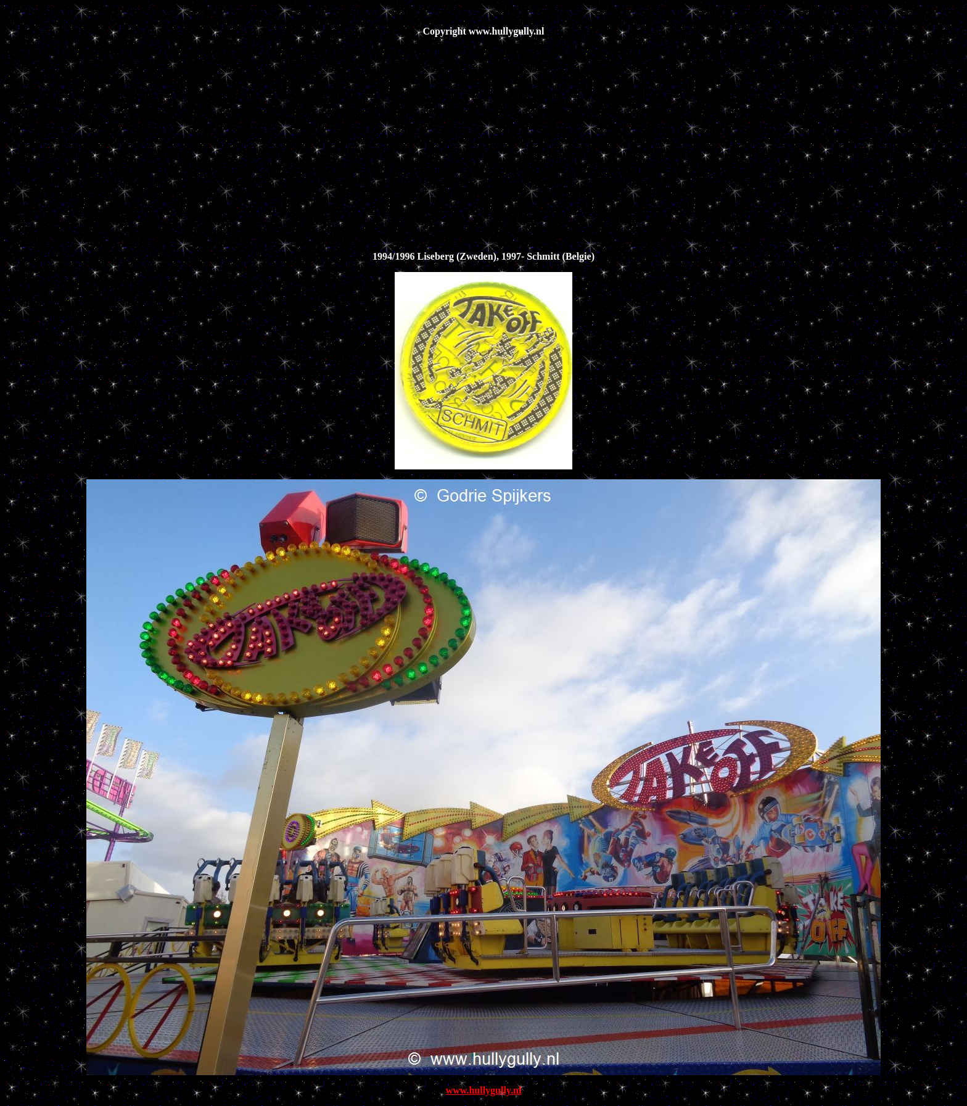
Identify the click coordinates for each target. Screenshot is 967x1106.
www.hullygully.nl (484, 1090)
